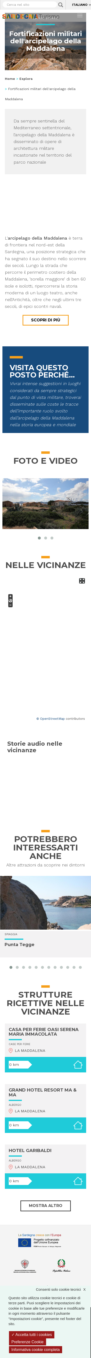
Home (10, 79)
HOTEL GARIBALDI (30, 1150)
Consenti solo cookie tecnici (63, 1289)
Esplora (26, 79)
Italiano (80, 5)
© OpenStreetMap (50, 719)
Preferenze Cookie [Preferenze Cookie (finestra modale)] (27, 1342)
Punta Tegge (19, 944)
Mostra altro (45, 1205)
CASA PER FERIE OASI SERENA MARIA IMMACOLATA (44, 1032)
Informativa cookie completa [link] (35, 1350)
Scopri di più (45, 320)
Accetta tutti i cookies (31, 1335)
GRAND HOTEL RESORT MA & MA (42, 1092)
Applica (60, 5)
